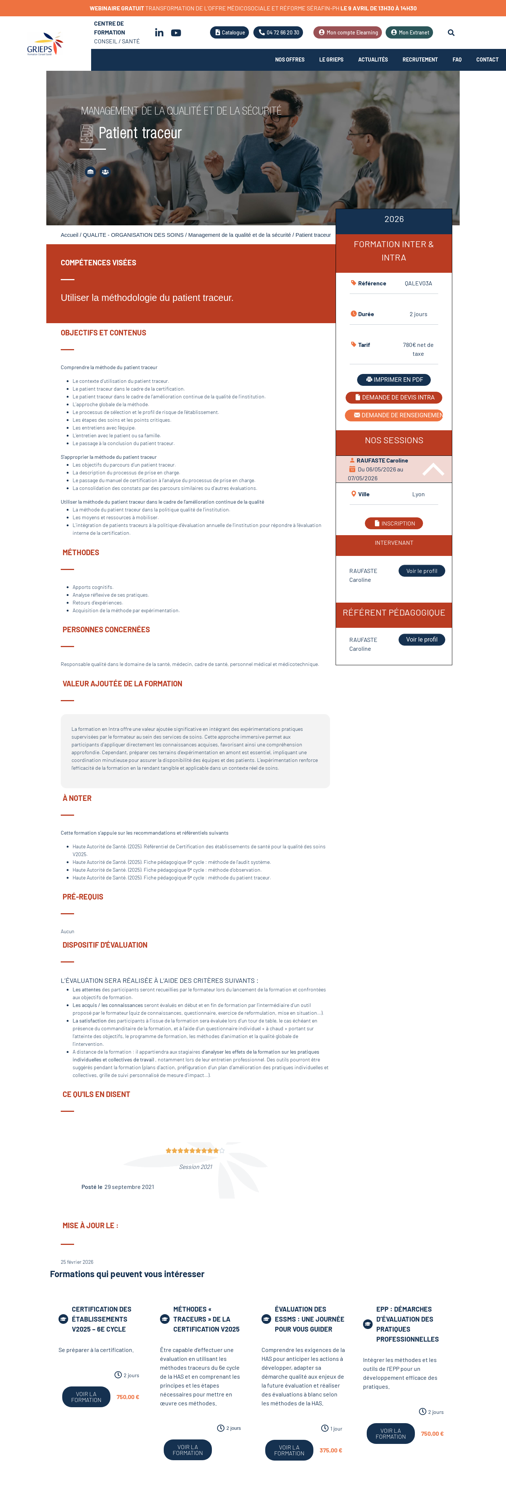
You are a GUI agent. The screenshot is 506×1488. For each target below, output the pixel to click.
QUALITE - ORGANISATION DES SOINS (133, 235)
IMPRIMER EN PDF (394, 380)
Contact (487, 59)
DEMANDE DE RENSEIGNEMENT (398, 415)
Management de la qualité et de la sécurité (239, 235)
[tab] (394, 221)
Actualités (373, 59)
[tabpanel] (394, 437)
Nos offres (289, 59)
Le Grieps (331, 59)
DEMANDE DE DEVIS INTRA (394, 397)
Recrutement (420, 59)
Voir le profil (421, 570)
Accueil (69, 235)
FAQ (457, 59)
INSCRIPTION (394, 523)
